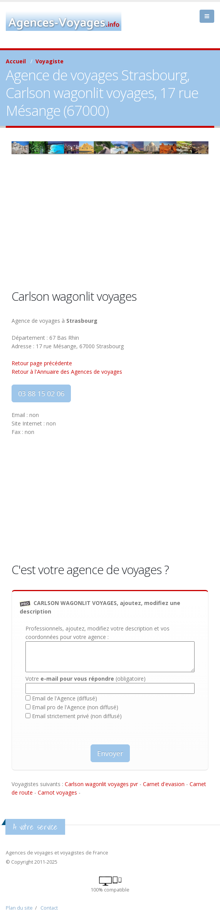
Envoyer (110, 753)
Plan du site (19, 908)
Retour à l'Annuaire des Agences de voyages (67, 371)
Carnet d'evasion (164, 784)
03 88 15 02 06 (41, 393)
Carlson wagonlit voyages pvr (101, 784)
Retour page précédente (42, 363)
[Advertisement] (110, 230)
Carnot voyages (57, 792)
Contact (49, 908)
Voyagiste (49, 61)
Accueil (16, 61)
